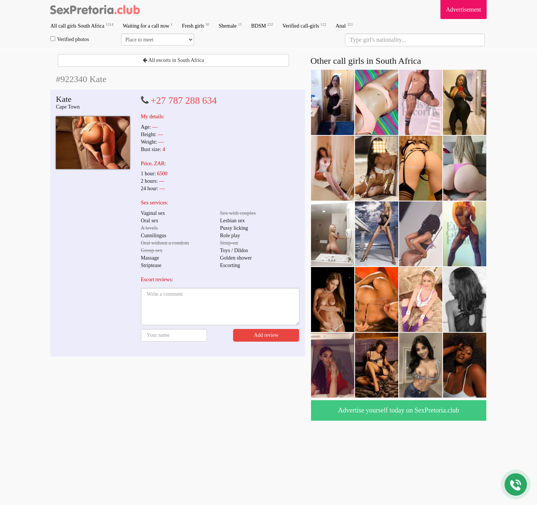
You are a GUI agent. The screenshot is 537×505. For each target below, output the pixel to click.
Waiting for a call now (148, 25)
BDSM (262, 25)
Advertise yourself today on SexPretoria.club (398, 410)
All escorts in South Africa (173, 60)
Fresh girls (196, 25)
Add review (266, 335)
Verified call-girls (304, 25)
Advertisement (463, 9)
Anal (344, 25)
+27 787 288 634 (184, 100)
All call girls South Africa (81, 25)
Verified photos (69, 39)
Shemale (230, 25)
